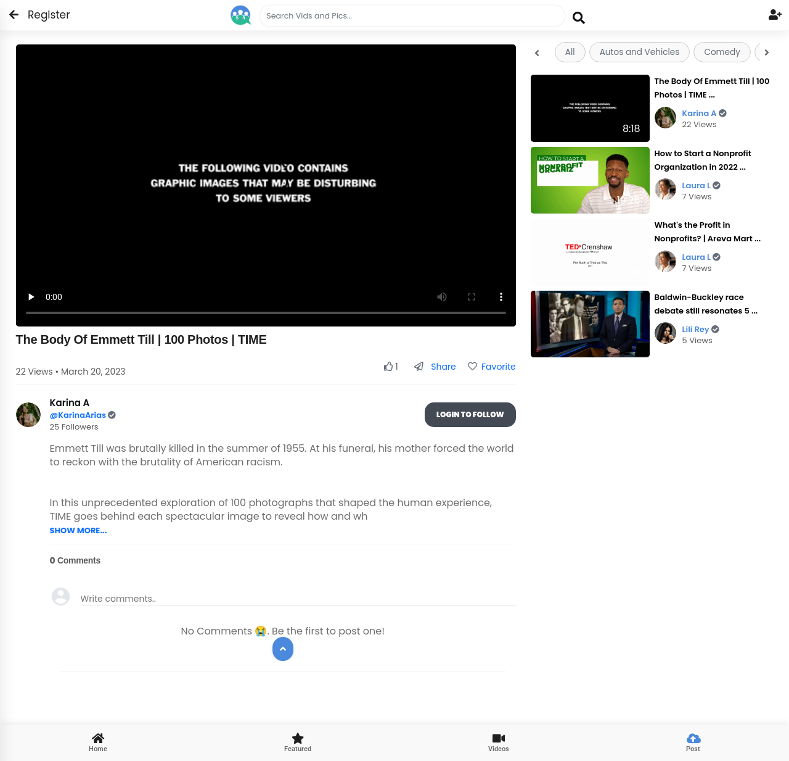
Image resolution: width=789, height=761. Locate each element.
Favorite (492, 366)
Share (435, 366)
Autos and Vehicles (640, 52)
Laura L (701, 185)
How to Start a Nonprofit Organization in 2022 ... (703, 160)
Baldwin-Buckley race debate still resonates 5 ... (706, 304)
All (570, 52)
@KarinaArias (79, 415)
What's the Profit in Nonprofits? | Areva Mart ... (708, 231)
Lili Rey (700, 329)
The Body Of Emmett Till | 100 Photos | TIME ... (712, 88)
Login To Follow (470, 414)
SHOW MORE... (78, 530)
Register (41, 14)
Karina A (704, 113)
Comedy (722, 52)
